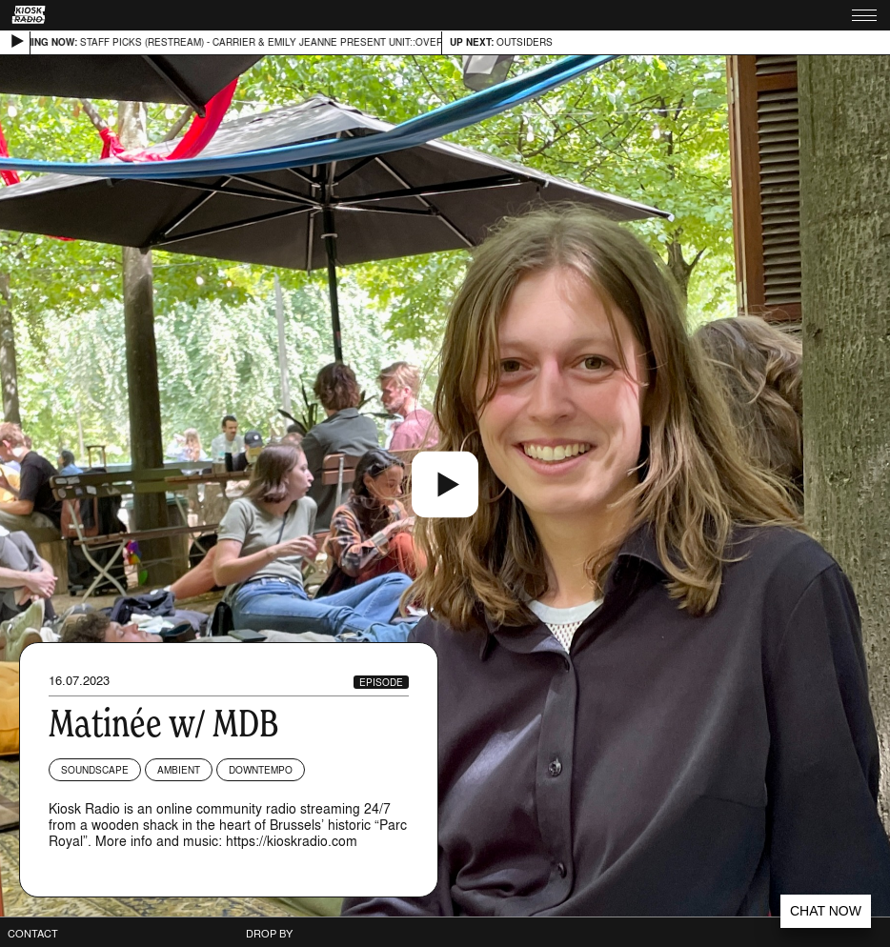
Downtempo (261, 769)
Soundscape (95, 769)
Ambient (178, 769)
